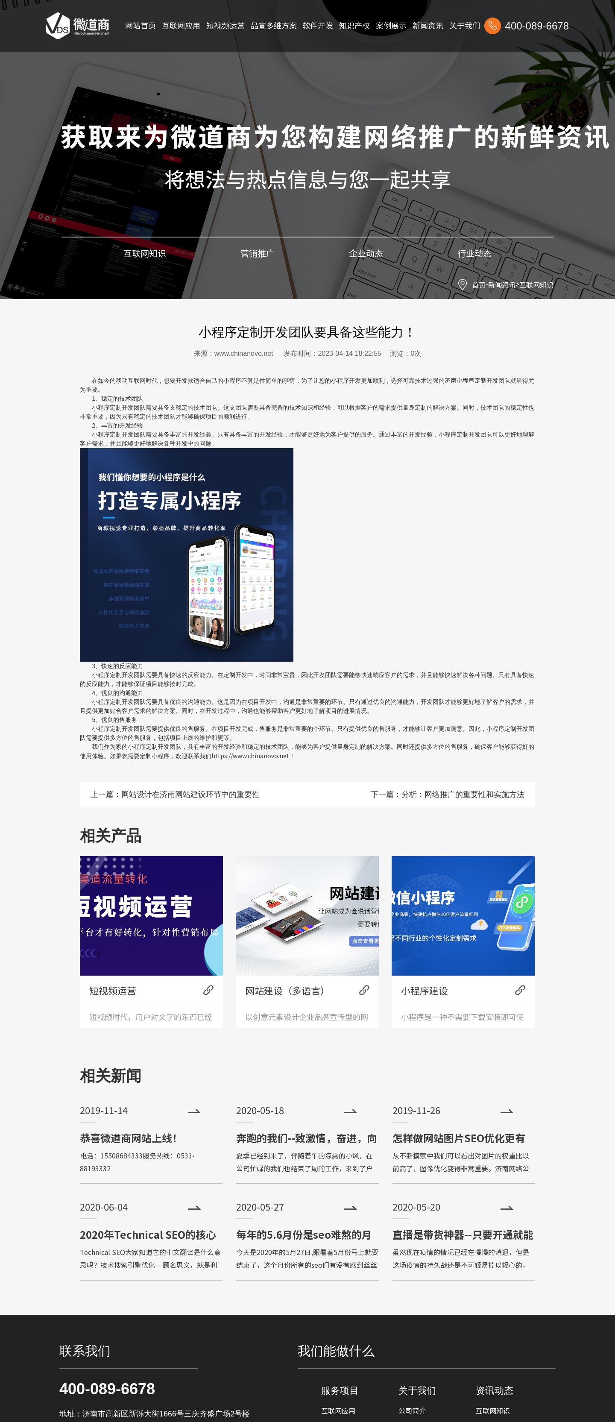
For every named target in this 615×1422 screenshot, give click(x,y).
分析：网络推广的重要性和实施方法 (462, 794)
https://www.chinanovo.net (250, 755)
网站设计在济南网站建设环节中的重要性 (190, 794)
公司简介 (412, 1410)
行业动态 (474, 253)
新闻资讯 (501, 284)
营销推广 (257, 253)
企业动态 (366, 253)
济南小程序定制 (465, 380)
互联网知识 (536, 284)
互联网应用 (338, 1410)
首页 (479, 284)
